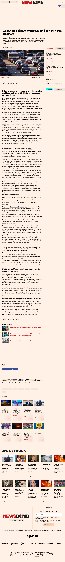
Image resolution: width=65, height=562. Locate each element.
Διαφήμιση (59, 530)
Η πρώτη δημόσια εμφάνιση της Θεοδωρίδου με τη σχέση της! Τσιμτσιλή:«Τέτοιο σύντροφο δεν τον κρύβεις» (6, 493)
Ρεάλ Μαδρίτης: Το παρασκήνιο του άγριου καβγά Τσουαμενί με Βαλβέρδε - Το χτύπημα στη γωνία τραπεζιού (27, 434)
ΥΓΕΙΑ (36, 5)
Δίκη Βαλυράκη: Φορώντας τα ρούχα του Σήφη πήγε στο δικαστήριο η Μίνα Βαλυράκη (5, 433)
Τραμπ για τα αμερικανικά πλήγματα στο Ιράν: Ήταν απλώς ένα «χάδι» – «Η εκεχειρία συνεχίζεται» (27, 411)
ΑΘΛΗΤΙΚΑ (44, 5)
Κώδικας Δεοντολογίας (28, 530)
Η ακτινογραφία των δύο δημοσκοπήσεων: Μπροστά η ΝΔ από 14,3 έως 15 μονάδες (45, 467)
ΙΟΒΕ (30, 149)
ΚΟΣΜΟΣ (39, 5)
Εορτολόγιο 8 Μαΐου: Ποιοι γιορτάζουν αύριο (38, 432)
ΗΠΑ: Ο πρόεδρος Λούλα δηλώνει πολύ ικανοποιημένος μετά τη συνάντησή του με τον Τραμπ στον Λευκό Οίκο (54, 54)
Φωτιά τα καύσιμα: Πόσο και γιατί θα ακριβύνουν (22, 340)
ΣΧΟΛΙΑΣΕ (34, 77)
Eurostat (6, 174)
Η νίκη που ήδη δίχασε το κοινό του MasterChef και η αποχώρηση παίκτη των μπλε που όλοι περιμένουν (19, 468)
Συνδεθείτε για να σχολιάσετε (10, 369)
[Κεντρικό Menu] (63, 6)
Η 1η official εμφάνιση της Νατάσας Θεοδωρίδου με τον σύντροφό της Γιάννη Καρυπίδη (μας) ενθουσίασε (32, 493)
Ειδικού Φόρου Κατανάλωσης (19, 98)
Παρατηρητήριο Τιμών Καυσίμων (18, 207)
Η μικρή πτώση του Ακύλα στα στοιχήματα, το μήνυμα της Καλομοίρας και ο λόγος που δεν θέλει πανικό (58, 468)
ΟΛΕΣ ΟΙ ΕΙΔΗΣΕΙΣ (15, 5)
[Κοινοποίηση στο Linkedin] (13, 83)
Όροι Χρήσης (11, 530)
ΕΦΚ (6, 40)
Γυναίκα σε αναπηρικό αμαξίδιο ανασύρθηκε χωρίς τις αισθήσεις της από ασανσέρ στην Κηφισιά (19, 493)
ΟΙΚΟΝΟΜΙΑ (31, 5)
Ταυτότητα (6, 530)
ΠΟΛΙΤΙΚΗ (26, 5)
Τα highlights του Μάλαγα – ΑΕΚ (52, 79)
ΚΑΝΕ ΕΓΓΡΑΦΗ (48, 524)
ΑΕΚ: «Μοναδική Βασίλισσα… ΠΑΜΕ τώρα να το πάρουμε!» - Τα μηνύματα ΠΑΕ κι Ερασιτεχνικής (55, 74)
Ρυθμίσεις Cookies (37, 530)
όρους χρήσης (54, 517)
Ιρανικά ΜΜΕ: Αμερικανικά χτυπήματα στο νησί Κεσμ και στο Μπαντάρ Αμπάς (16, 433)
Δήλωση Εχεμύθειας (19, 530)
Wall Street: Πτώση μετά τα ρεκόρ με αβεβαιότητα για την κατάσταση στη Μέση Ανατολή (54, 67)
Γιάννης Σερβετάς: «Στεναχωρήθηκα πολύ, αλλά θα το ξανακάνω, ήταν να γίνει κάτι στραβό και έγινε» (32, 468)
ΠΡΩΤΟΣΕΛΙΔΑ (50, 5)
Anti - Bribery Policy (45, 530)
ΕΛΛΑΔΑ (21, 5)
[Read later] (42, 77)
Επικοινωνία (53, 530)
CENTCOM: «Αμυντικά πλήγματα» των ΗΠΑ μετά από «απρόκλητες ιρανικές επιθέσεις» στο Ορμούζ (54, 84)
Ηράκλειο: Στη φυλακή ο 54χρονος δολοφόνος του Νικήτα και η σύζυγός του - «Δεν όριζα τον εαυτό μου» (6, 468)
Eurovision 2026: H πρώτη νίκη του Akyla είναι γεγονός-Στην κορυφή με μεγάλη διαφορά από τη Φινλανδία (45, 493)
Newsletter (11, 382)
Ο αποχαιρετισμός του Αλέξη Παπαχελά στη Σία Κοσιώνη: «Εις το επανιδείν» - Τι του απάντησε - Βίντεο (16, 410)
